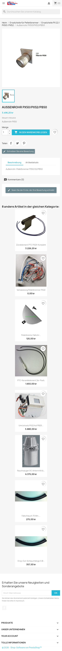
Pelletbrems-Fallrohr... (31, 335)
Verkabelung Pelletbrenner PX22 (31, 290)
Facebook (4, 608)
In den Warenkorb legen (31, 132)
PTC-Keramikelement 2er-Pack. (31, 380)
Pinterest (24, 143)
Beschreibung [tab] (14, 162)
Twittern (17, 143)
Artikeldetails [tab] (32, 162)
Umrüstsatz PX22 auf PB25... (31, 425)
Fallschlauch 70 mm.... (31, 516)
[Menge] (5, 132)
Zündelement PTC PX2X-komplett (31, 245)
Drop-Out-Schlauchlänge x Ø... (31, 561)
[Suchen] (31, 11)
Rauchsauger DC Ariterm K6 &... (31, 470)
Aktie (10, 143)
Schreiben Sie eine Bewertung (18, 151)
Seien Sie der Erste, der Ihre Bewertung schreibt (31, 190)
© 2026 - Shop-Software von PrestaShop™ (22, 647)
